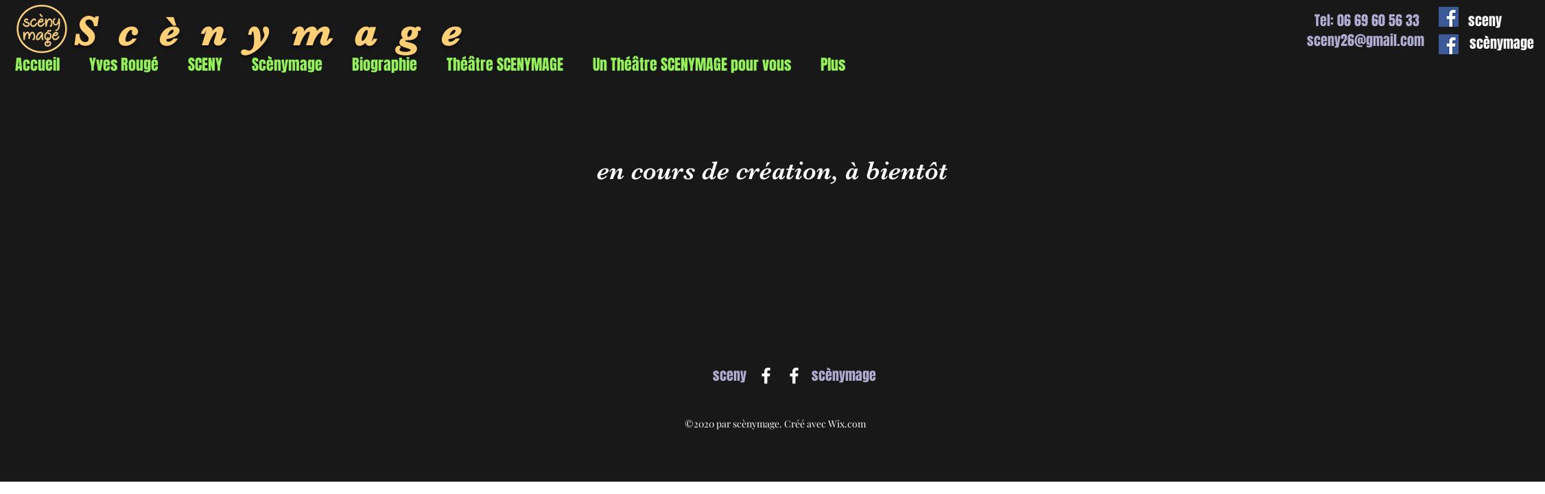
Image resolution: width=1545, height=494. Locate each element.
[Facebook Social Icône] (1449, 17)
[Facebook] (766, 375)
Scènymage (278, 32)
